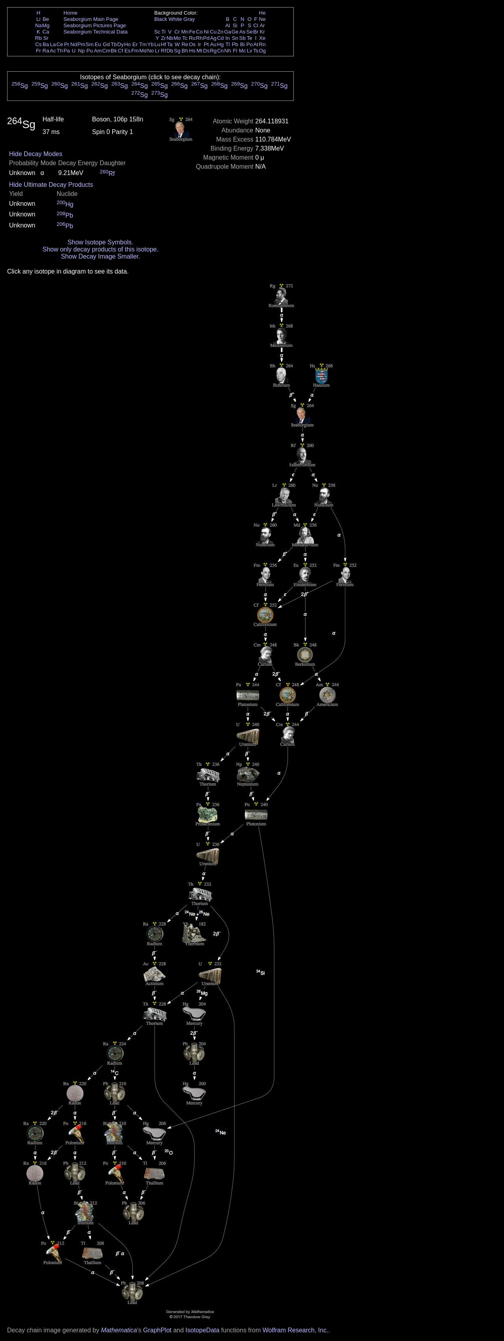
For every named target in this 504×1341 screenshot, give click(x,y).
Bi (242, 44)
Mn (185, 32)
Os (192, 44)
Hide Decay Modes (35, 154)
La (53, 44)
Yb (150, 44)
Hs (192, 51)
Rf (163, 51)
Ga (227, 32)
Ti (163, 32)
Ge (235, 32)
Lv (249, 51)
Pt (206, 44)
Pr (66, 44)
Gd (106, 44)
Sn (235, 38)
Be (46, 19)
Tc (184, 38)
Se (249, 32)
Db (170, 51)
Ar (262, 25)
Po (249, 44)
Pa (66, 51)
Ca (46, 32)
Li (38, 19)
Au (213, 44)
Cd (220, 38)
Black (160, 19)
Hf (163, 44)
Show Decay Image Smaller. (100, 256)
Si (235, 25)
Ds (206, 51)
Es (127, 51)
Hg (220, 44)
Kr (262, 32)
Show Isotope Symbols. (100, 242)
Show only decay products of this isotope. (100, 249)
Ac (53, 51)
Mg (46, 25)
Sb (242, 38)
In (228, 38)
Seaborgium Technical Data (95, 32)
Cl (255, 25)
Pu (89, 51)
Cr (177, 32)
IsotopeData (202, 1330)
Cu (213, 32)
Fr (38, 51)
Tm (142, 44)
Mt (199, 51)
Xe (262, 38)
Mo (177, 38)
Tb (114, 44)
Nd (73, 44)
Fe (192, 32)
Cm (106, 51)
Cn (220, 51)
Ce (59, 44)
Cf (120, 51)
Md (143, 51)
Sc (157, 32)
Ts (255, 51)
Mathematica (119, 1330)
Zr (163, 38)
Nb (170, 38)
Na (38, 25)
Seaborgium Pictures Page (94, 25)
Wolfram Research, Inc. (295, 1330)
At (255, 44)
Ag (213, 38)
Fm (135, 51)
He (262, 13)
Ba (46, 44)
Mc (242, 51)
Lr (157, 51)
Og (262, 51)
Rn (262, 44)
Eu (97, 44)
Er (134, 44)
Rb (38, 38)
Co (199, 32)
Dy (120, 44)
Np (81, 51)
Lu (157, 44)
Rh (199, 38)
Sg (177, 51)
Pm (81, 44)
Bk (114, 51)
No (150, 51)
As (242, 32)
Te (249, 38)
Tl (228, 44)
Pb (235, 44)
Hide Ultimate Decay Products (51, 184)
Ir (199, 44)
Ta (169, 44)
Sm (90, 44)
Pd (206, 38)
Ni (206, 32)
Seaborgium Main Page (90, 19)
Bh (185, 51)
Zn (220, 32)
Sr (45, 38)
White (175, 19)
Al (227, 25)
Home (70, 13)
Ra (46, 51)
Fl (235, 51)
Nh (227, 51)
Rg (213, 51)
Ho (127, 44)
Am (98, 51)
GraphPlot (157, 1330)
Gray (189, 19)
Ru (192, 38)
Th (60, 51)
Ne (262, 19)
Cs (38, 44)
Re (185, 44)
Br (255, 32)
